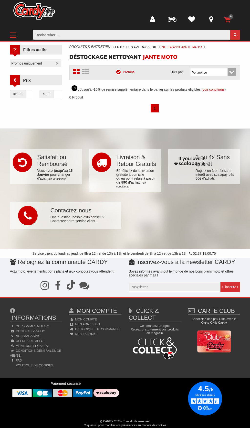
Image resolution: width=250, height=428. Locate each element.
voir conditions (214, 89)
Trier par (176, 72)
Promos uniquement (26, 63)
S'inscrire (230, 287)
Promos (127, 72)
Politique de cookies (34, 365)
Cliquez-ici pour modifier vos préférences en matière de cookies (125, 425)
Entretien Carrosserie (136, 47)
